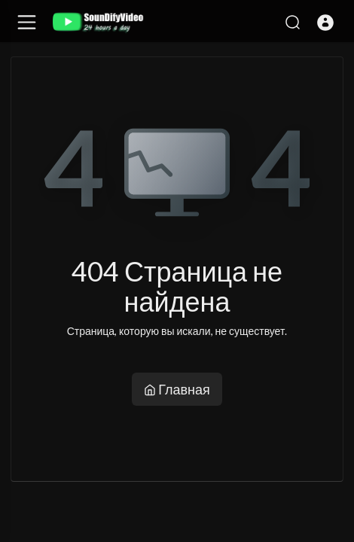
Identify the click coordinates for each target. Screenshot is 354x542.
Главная (177, 389)
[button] (325, 23)
